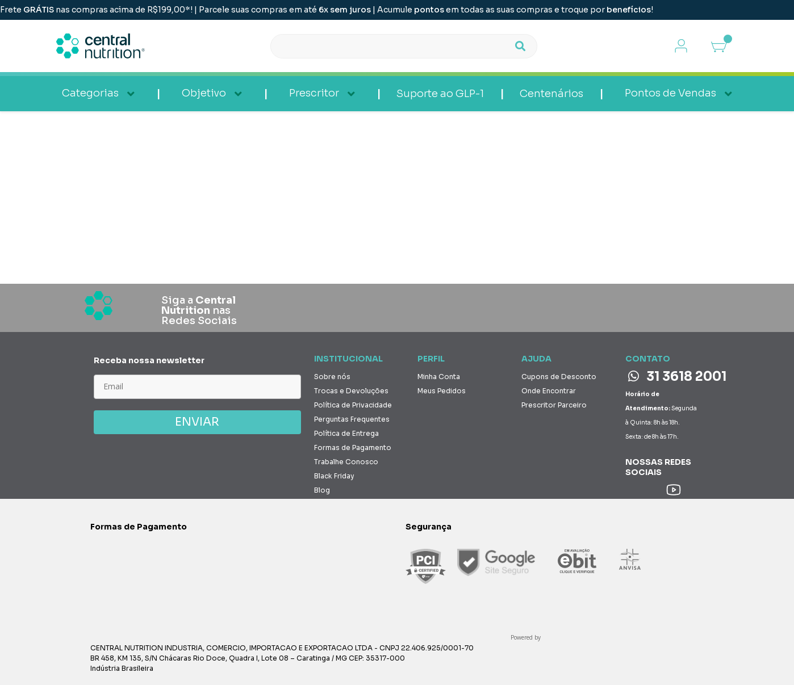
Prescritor (314, 93)
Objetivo (204, 93)
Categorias (90, 93)
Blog (322, 490)
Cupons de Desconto (558, 376)
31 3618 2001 (677, 376)
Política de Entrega (346, 433)
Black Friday (334, 476)
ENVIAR (197, 422)
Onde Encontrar (548, 390)
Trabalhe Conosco (346, 461)
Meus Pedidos (441, 390)
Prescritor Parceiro (554, 405)
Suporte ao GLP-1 (440, 93)
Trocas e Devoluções (351, 390)
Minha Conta (438, 376)
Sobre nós (332, 376)
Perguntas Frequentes (352, 419)
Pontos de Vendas (670, 93)
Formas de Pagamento (352, 447)
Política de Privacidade (353, 405)
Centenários (551, 93)
